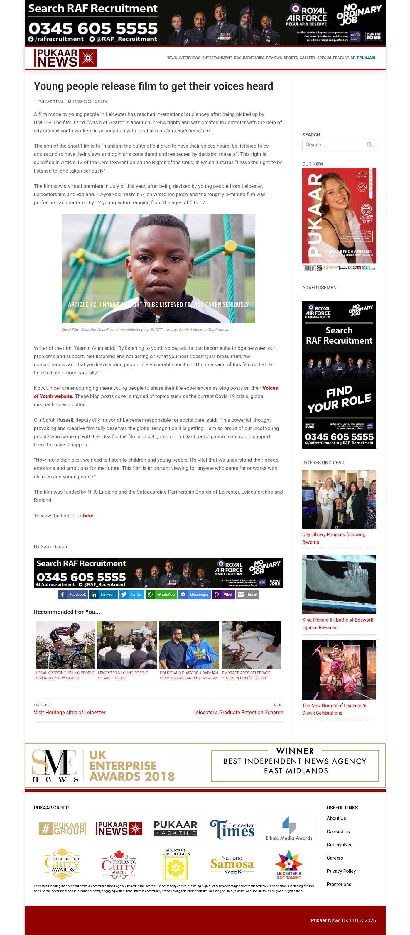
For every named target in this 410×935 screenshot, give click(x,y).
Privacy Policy (341, 871)
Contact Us (338, 831)
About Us (336, 818)
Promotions (339, 884)
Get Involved (340, 845)
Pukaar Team (48, 101)
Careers (335, 858)
